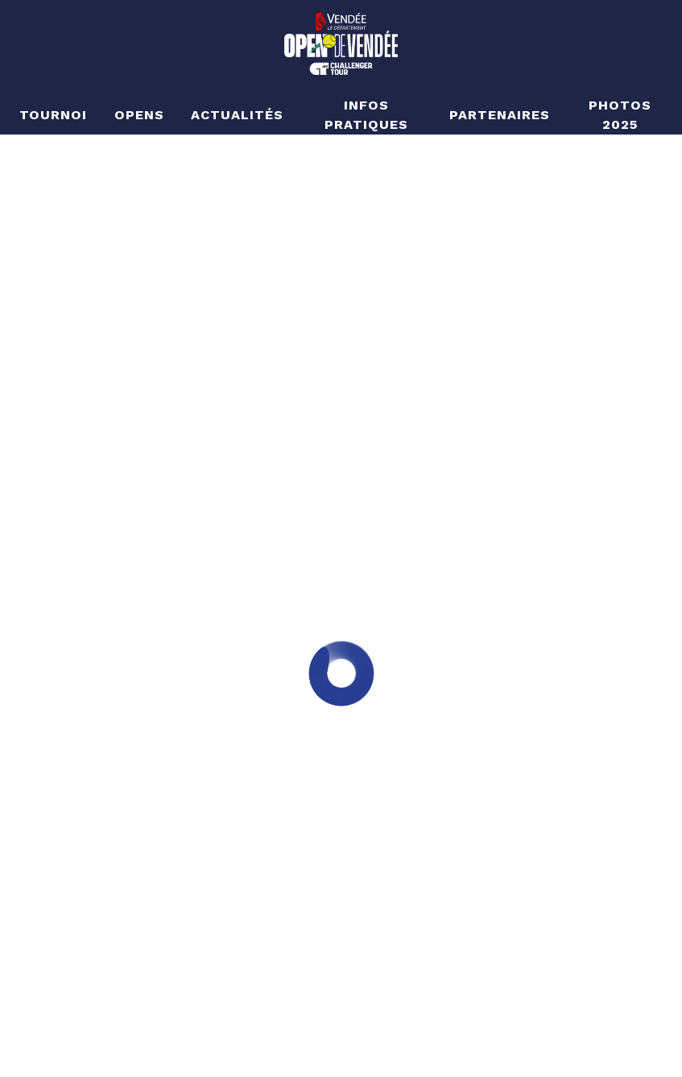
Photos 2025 (620, 114)
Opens (139, 114)
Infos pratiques (366, 114)
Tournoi (53, 114)
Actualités (237, 114)
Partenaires (499, 114)
